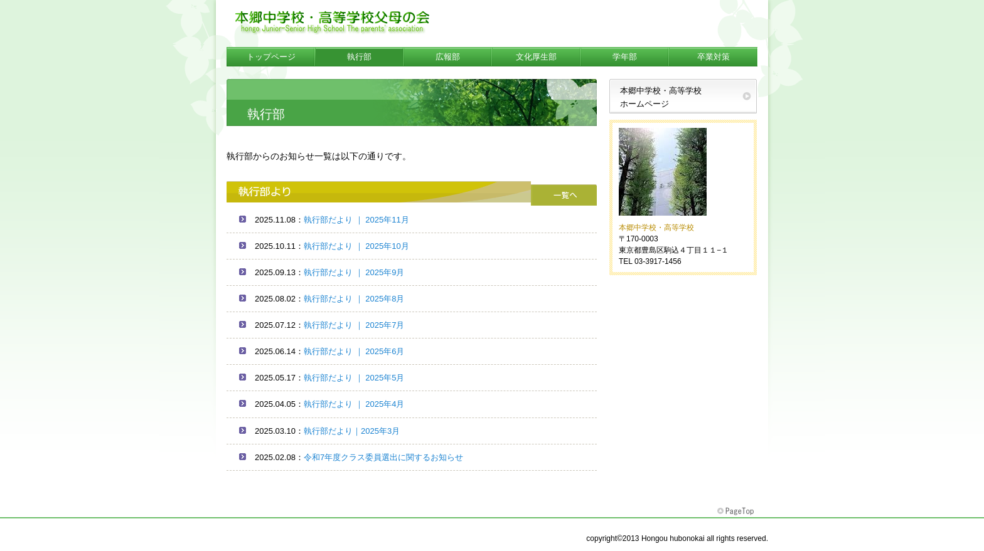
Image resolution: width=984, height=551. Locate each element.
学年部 (624, 56)
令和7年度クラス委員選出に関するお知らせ (383, 457)
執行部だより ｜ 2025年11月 (356, 219)
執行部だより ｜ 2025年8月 (354, 298)
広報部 (448, 56)
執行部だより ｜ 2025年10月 (356, 246)
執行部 (359, 56)
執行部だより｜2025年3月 (352, 431)
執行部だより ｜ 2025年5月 (354, 377)
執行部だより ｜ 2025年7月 (354, 325)
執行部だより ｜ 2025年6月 (354, 351)
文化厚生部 (536, 56)
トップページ (271, 56)
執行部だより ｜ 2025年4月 (354, 404)
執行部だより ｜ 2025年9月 (354, 272)
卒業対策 (713, 56)
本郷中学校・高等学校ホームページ (661, 97)
